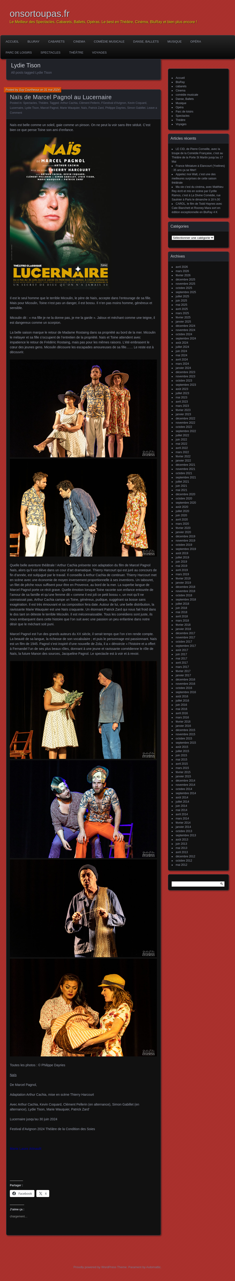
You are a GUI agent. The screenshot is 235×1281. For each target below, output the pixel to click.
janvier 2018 (183, 629)
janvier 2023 (183, 414)
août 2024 (182, 342)
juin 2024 (181, 351)
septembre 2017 (186, 646)
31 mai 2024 (52, 89)
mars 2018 (182, 620)
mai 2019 (181, 566)
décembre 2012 (185, 856)
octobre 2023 (184, 380)
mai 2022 (181, 443)
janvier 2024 (183, 368)
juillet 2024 (182, 347)
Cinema (79, 41)
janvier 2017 (183, 675)
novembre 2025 (185, 283)
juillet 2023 (182, 393)
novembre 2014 (185, 784)
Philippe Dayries (115, 107)
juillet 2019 (182, 557)
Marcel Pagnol (49, 107)
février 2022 (183, 456)
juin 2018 (181, 608)
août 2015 (182, 747)
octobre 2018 (184, 595)
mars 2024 (182, 363)
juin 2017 (181, 654)
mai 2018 (181, 612)
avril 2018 (182, 616)
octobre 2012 (184, 860)
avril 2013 (182, 852)
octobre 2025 (184, 288)
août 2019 (182, 553)
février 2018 (183, 624)
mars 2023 (182, 406)
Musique (174, 41)
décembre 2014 (185, 780)
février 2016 (183, 721)
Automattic (153, 1267)
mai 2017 (181, 658)
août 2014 (182, 797)
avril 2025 (182, 309)
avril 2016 (182, 713)
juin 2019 (181, 561)
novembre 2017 (185, 637)
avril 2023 (182, 401)
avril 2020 (182, 519)
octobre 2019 (184, 544)
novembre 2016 (185, 683)
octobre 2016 (184, 688)
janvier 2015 (183, 776)
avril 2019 (182, 570)
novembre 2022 (185, 422)
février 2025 (183, 317)
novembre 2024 (185, 330)
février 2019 (183, 578)
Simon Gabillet (136, 107)
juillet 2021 (182, 481)
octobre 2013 (184, 831)
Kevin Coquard (137, 103)
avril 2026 (182, 267)
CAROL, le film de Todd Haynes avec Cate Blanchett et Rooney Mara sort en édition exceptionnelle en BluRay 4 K (197, 208)
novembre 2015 (185, 734)
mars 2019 (182, 574)
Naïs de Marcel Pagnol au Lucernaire (61, 97)
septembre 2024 (186, 338)
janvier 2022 (183, 460)
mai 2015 (181, 759)
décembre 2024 (185, 326)
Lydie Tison (32, 107)
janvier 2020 (183, 532)
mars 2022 (182, 452)
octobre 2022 (184, 427)
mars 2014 (182, 818)
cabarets (56, 41)
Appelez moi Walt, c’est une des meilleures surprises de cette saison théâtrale (194, 178)
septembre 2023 (186, 384)
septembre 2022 (186, 431)
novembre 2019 (185, 540)
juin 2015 (181, 755)
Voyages (99, 52)
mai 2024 (181, 355)
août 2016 (182, 696)
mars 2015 (182, 768)
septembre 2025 (186, 292)
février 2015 (183, 772)
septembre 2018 (186, 599)
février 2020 (183, 528)
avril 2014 (182, 814)
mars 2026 (182, 271)
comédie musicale (109, 41)
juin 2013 (181, 843)
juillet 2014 (182, 801)
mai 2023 (181, 397)
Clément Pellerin (89, 103)
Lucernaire (16, 107)
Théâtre (76, 52)
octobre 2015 (184, 738)
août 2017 (182, 650)
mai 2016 (181, 709)
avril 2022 (182, 448)
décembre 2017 (185, 633)
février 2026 (183, 275)
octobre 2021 (184, 473)
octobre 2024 (184, 334)
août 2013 (182, 839)
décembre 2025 (185, 279)
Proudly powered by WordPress (94, 1267)
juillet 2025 (182, 296)
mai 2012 (181, 864)
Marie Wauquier (70, 107)
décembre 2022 (185, 418)
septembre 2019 (186, 549)
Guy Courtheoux (29, 89)
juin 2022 (181, 439)
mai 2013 (181, 848)
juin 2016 (181, 704)
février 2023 (183, 410)
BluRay (33, 41)
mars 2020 (182, 523)
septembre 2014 (186, 793)
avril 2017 (182, 662)
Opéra (195, 41)
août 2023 (182, 389)
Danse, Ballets (146, 41)
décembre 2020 (185, 494)
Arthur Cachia (68, 103)
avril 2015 (182, 763)
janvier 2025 (183, 321)
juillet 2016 (182, 700)
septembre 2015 (186, 742)
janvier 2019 (183, 582)
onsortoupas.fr (40, 13)
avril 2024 (182, 359)
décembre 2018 (185, 587)
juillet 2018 (182, 603)
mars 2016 (182, 717)
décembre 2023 (185, 372)
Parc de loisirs (19, 52)
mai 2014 (181, 810)
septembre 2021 (186, 477)
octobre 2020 (184, 498)
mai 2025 (181, 304)
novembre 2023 (185, 376)
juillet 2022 (182, 435)
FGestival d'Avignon (113, 103)
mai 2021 (181, 490)
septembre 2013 (186, 835)
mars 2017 (182, 667)
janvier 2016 (183, 726)
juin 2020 (181, 515)
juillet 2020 (182, 511)
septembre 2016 (186, 692)
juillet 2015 (182, 751)
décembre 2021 (185, 464)
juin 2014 (181, 806)
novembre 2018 (185, 591)
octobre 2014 (184, 789)
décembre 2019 (185, 536)
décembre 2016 (185, 679)
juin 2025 (181, 300)
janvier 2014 (183, 827)
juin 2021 (181, 486)
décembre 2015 (185, 730)
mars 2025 (182, 313)
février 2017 (183, 671)
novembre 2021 (185, 469)
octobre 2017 (184, 641)
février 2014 (183, 822)
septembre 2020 (186, 502)
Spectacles (51, 52)
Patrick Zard (96, 107)
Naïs (84, 107)
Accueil (12, 41)
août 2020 (182, 507)
